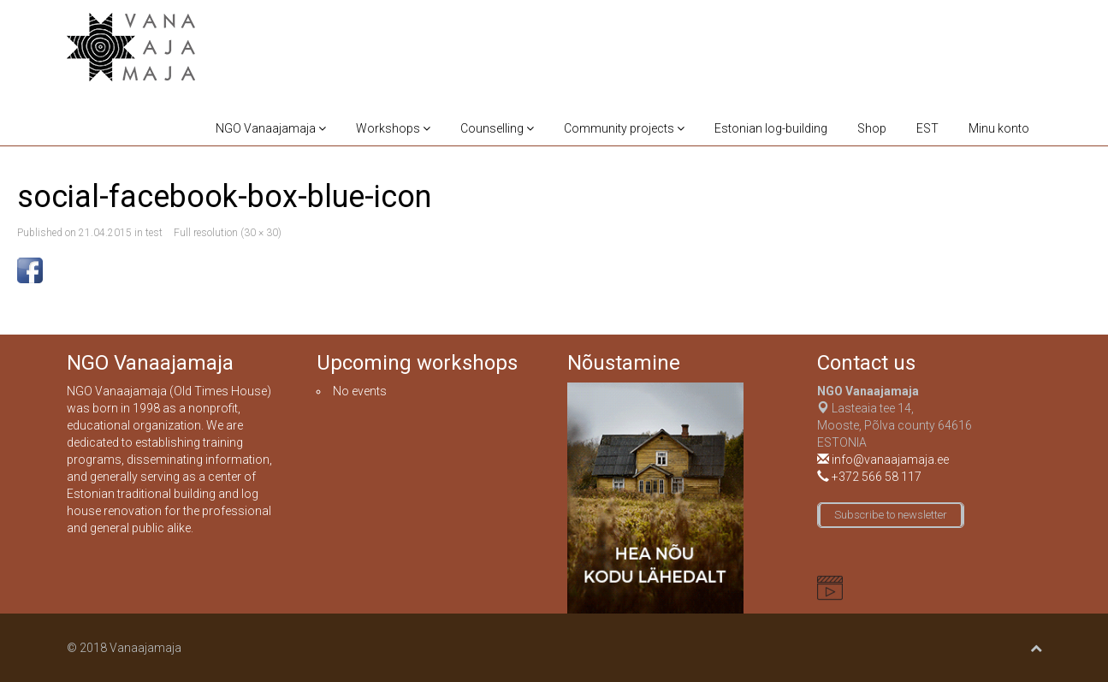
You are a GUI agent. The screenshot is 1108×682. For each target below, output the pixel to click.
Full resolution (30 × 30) (227, 233)
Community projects (624, 128)
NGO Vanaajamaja (271, 128)
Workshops (393, 128)
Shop (871, 128)
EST (927, 128)
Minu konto (999, 128)
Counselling (497, 128)
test (154, 233)
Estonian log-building (770, 128)
